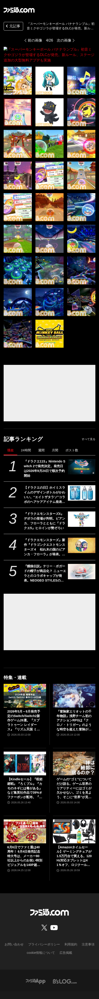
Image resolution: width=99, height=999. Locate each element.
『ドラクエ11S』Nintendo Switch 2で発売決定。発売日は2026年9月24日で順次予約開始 (44, 458)
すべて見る (88, 428)
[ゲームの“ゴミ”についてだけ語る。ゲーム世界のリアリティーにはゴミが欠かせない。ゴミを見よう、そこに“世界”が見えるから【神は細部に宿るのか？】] (74, 752)
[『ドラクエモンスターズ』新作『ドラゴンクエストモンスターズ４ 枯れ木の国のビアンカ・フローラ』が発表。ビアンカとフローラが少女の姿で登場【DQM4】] (81, 534)
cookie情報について (41, 942)
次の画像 (64, 40)
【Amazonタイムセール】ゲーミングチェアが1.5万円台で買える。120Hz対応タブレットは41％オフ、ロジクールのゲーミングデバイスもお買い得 (74, 845)
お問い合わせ (14, 933)
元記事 (12, 26)
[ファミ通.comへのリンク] (19, 10)
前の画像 (35, 40)
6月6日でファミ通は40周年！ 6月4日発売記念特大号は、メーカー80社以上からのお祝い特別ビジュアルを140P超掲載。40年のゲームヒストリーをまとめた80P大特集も (24, 845)
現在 (10, 439)
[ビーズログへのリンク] (65, 970)
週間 (41, 439)
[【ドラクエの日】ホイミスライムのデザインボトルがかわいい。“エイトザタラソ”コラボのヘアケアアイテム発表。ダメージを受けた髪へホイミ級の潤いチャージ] (81, 482)
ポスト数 (71, 439)
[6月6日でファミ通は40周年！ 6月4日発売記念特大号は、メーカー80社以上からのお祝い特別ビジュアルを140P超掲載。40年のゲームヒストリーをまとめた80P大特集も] (25, 820)
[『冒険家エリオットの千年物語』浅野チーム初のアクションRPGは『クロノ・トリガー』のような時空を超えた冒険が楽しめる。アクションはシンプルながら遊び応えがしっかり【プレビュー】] (74, 685)
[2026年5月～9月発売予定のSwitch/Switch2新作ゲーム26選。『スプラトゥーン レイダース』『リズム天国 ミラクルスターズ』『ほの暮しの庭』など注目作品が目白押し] (25, 685)
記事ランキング (23, 428)
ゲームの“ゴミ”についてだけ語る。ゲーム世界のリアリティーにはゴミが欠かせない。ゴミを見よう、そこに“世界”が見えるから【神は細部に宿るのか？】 (74, 777)
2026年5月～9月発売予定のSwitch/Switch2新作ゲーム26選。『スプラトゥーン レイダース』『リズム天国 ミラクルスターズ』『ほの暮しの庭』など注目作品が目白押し (24, 710)
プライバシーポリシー (44, 933)
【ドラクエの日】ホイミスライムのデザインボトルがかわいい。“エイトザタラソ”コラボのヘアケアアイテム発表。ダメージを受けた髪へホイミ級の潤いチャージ (44, 484)
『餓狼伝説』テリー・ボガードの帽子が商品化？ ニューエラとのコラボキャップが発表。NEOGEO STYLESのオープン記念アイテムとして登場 (45, 562)
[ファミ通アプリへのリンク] (35, 970)
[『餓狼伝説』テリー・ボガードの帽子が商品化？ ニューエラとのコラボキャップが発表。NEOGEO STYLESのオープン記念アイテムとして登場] (81, 560)
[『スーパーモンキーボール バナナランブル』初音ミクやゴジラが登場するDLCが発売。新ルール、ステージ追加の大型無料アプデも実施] (18, 70)
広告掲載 (65, 942)
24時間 (26, 439)
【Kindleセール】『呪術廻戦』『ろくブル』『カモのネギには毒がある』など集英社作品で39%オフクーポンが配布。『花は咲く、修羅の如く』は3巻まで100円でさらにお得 (24, 777)
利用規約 (70, 933)
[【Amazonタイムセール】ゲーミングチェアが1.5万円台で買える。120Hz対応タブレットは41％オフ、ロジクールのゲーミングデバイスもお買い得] (74, 820)
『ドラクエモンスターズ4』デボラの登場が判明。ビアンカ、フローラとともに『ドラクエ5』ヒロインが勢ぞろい (44, 510)
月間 (55, 439)
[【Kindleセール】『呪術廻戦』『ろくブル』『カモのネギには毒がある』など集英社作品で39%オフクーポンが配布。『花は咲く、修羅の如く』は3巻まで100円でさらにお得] (25, 752)
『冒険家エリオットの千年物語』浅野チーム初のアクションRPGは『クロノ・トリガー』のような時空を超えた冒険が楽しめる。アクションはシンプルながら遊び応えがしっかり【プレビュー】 (74, 710)
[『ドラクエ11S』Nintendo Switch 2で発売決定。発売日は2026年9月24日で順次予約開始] (81, 456)
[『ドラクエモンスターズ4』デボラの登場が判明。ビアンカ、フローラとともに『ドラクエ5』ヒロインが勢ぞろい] (81, 508)
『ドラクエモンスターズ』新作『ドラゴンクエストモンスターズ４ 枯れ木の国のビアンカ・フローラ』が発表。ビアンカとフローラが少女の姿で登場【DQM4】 (44, 536)
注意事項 (88, 933)
